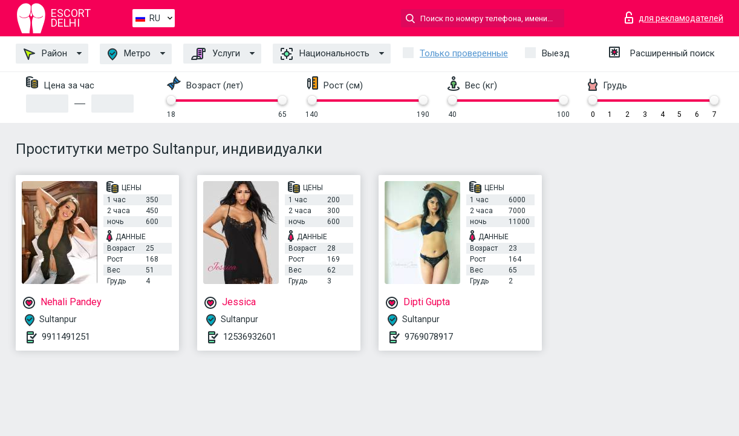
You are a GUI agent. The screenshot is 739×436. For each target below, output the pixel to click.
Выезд (556, 53)
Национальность (325, 54)
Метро (129, 54)
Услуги (215, 54)
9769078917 (429, 336)
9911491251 (66, 336)
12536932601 (249, 336)
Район (45, 54)
